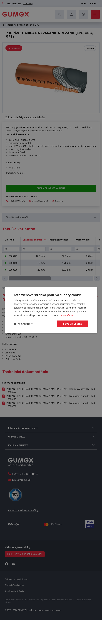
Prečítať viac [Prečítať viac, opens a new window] (66, 315)
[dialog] (51, 310)
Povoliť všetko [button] (72, 323)
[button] (23, 324)
